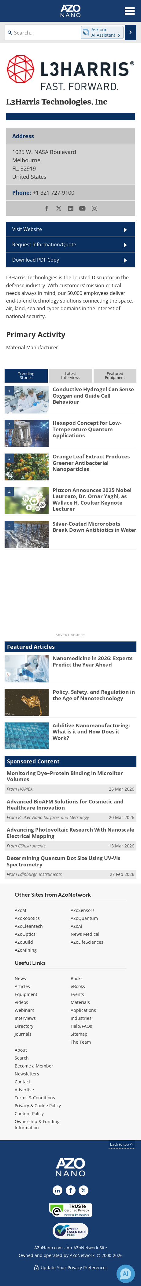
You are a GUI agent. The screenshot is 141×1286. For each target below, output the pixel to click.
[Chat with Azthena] (126, 1274)
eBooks (78, 986)
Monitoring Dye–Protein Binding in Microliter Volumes (65, 776)
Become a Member (34, 1066)
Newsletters (27, 1074)
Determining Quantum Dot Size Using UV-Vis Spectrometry (63, 861)
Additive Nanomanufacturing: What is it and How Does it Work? (91, 731)
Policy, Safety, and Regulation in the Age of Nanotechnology (94, 694)
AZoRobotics (27, 918)
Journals (23, 1034)
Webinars (24, 1010)
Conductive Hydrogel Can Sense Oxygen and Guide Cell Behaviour (93, 395)
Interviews (25, 1018)
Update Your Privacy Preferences (70, 1267)
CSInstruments (32, 846)
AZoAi (76, 926)
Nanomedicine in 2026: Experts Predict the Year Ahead (92, 661)
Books (77, 978)
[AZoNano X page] (83, 1190)
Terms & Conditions (35, 1097)
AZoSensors (83, 910)
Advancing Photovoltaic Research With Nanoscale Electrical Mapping (70, 832)
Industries (81, 1018)
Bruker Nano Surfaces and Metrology (53, 817)
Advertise (24, 1090)
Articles (22, 986)
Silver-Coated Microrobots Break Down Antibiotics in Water (94, 526)
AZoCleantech (29, 926)
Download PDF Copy (35, 259)
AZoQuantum (84, 918)
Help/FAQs (81, 1026)
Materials (80, 1002)
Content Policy (29, 1113)
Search (22, 1058)
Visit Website (27, 229)
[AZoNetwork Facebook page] (71, 1190)
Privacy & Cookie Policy (38, 1105)
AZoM (20, 910)
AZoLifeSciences (87, 942)
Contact (22, 1082)
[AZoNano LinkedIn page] (57, 1190)
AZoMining (26, 950)
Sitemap (79, 1034)
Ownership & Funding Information (37, 1124)
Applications (83, 1010)
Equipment (26, 994)
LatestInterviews (70, 375)
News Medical (85, 934)
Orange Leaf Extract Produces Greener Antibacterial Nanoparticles (91, 462)
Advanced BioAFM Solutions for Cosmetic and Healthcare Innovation (65, 804)
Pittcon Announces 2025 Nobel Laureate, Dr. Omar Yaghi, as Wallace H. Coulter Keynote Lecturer (92, 499)
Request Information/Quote (44, 244)
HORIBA (25, 789)
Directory (24, 1026)
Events (77, 994)
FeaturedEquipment (115, 375)
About (21, 1050)
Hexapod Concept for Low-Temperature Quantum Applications (87, 429)
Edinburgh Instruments (40, 874)
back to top (121, 1144)
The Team (81, 1042)
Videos (21, 1002)
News (20, 978)
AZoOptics (25, 934)
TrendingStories (26, 375)
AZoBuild (24, 942)
